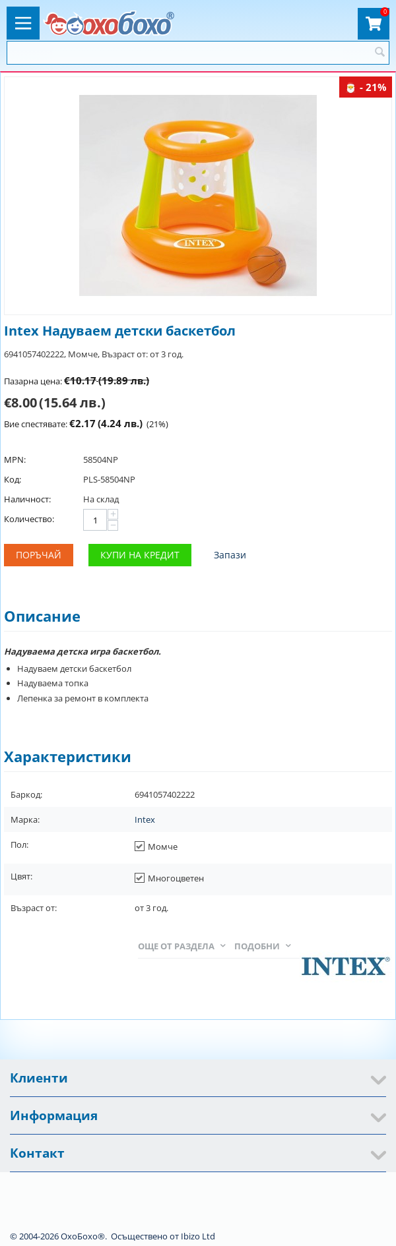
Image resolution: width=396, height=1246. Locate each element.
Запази (230, 555)
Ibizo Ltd (198, 1236)
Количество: (29, 519)
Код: (12, 479)
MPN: (15, 459)
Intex (145, 819)
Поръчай (38, 555)
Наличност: (27, 499)
